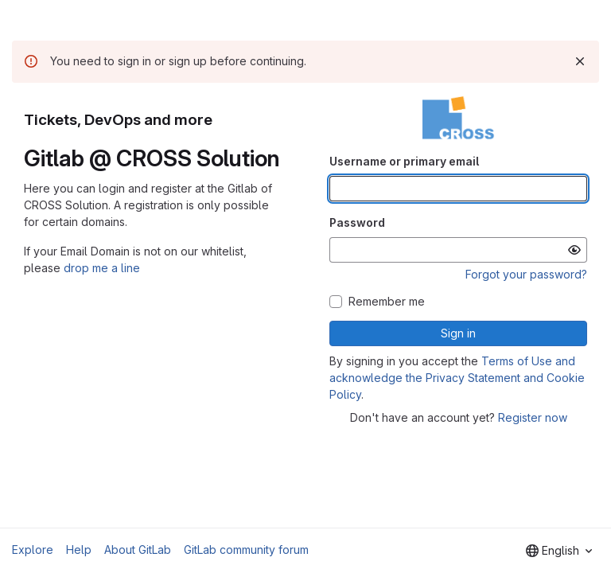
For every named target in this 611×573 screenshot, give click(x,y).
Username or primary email (404, 161)
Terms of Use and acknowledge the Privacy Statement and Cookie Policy (457, 377)
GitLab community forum (246, 549)
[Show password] (574, 250)
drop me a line (102, 268)
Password (357, 222)
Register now (532, 417)
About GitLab (137, 549)
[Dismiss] (580, 61)
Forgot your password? (526, 274)
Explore (32, 549)
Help (78, 549)
